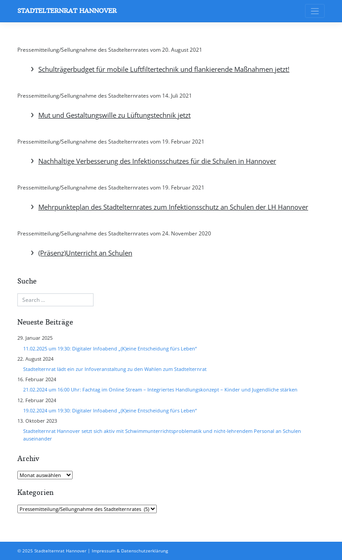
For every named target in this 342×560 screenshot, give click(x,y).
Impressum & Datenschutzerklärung (130, 551)
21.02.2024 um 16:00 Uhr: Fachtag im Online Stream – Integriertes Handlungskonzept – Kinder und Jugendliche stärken (160, 389)
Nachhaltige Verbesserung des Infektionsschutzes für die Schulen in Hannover (157, 160)
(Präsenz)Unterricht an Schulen (85, 252)
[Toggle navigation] (315, 11)
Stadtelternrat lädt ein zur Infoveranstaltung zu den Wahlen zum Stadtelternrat (115, 369)
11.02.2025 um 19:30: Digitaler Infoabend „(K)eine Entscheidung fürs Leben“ (110, 348)
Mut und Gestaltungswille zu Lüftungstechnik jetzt (114, 115)
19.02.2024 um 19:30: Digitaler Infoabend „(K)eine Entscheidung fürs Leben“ (110, 410)
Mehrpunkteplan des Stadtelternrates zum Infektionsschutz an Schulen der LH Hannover (173, 206)
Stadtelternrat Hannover (67, 11)
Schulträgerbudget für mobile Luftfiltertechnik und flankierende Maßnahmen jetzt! (163, 69)
